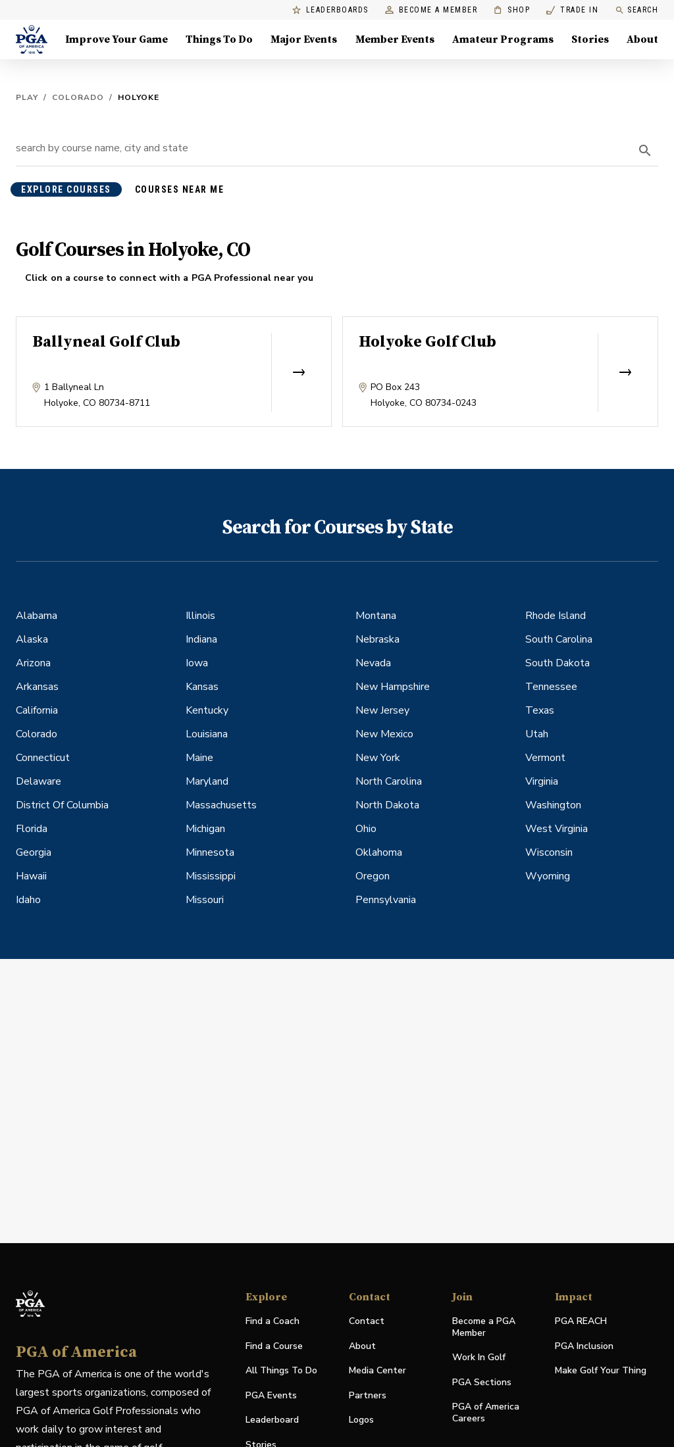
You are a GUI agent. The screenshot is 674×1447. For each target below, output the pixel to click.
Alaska (32, 639)
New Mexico (384, 734)
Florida (31, 829)
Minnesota (210, 852)
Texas (539, 710)
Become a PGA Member (483, 1327)
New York (377, 757)
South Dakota (557, 663)
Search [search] (636, 10)
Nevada (373, 663)
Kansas (202, 686)
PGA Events (271, 1395)
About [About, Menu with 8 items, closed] (642, 39)
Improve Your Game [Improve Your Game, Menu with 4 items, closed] (116, 39)
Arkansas (37, 686)
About (362, 1346)
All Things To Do (281, 1370)
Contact (366, 1321)
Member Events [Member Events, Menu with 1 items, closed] (394, 39)
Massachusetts (221, 805)
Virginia (541, 781)
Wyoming (547, 876)
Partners (367, 1395)
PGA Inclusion (584, 1346)
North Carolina (388, 781)
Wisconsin (549, 852)
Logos (361, 1419)
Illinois (200, 615)
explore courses (66, 189)
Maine (199, 757)
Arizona (33, 663)
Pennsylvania (385, 900)
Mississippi (211, 876)
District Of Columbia (62, 805)
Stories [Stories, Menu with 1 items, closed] (590, 39)
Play (27, 97)
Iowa (197, 663)
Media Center (377, 1371)
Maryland (207, 781)
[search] (645, 150)
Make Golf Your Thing (600, 1371)
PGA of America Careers (485, 1412)
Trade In (572, 10)
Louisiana (207, 734)
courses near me (179, 189)
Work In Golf (479, 1357)
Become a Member (431, 10)
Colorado (78, 97)
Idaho (28, 900)
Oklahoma (378, 852)
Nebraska (377, 639)
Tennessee (551, 686)
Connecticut (43, 757)
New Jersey (382, 710)
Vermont (545, 757)
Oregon (372, 876)
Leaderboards (330, 10)
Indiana (201, 639)
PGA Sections (481, 1382)
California (37, 710)
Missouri (205, 900)
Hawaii (31, 876)
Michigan (205, 829)
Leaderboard (272, 1419)
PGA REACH (581, 1322)
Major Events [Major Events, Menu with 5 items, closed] (304, 39)
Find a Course (274, 1346)
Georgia (33, 852)
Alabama (36, 615)
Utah (536, 734)
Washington (553, 805)
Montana (375, 615)
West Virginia (556, 829)
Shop (512, 10)
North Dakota (387, 805)
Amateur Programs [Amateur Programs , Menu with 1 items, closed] (503, 39)
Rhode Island (555, 615)
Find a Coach (272, 1321)
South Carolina (558, 639)
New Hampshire (392, 686)
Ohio (365, 829)
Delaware (38, 781)
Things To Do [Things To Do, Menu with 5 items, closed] (219, 39)
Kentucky (207, 710)
